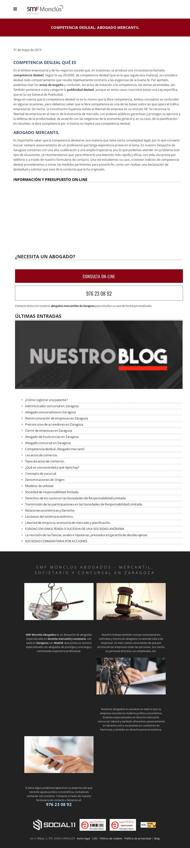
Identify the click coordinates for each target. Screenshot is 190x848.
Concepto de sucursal (40, 473)
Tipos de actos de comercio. (45, 461)
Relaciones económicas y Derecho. (50, 510)
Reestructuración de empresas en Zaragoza (56, 418)
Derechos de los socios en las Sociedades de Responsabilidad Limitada (75, 498)
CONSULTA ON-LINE (99, 276)
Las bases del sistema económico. (49, 516)
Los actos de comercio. (41, 455)
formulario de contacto (50, 800)
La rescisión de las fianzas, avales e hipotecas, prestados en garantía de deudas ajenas (86, 535)
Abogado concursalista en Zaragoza (50, 412)
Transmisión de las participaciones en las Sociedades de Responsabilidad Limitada (83, 504)
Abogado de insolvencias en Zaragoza (52, 437)
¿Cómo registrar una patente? (46, 400)
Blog (157, 838)
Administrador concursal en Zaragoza (52, 406)
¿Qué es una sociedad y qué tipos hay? (52, 467)
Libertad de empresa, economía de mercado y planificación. (68, 522)
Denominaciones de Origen (44, 480)
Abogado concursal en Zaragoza (48, 443)
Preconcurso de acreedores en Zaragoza (54, 424)
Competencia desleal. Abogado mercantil (54, 449)
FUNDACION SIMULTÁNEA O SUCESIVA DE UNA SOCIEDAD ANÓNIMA (75, 529)
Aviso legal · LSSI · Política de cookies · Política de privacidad (114, 838)
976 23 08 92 (99, 293)
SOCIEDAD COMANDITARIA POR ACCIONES (56, 541)
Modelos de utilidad (39, 486)
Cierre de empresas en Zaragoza (48, 430)
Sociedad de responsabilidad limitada (51, 492)
